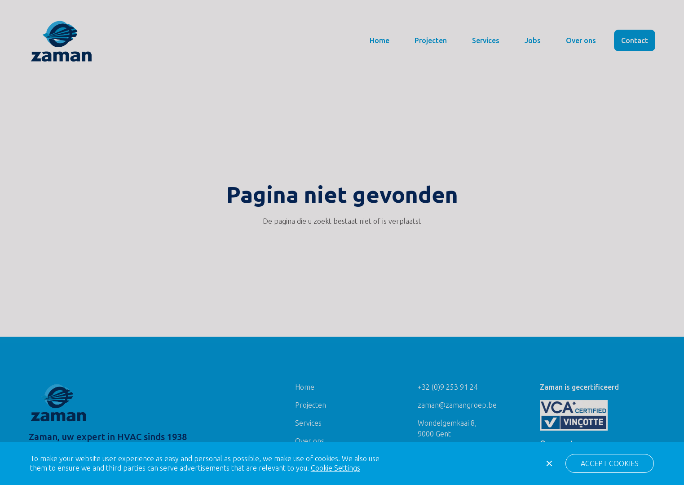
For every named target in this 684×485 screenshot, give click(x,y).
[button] (609, 463)
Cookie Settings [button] (335, 468)
